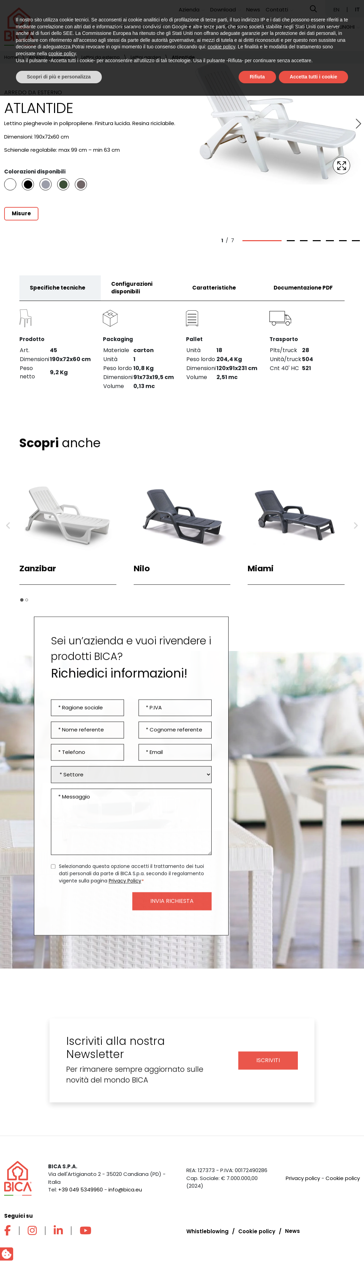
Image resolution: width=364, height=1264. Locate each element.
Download (223, 9)
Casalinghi (340, 26)
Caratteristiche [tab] (214, 293)
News (253, 9)
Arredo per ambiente (287, 26)
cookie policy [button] (221, 1215)
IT (357, 9)
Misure (21, 213)
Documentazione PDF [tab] (303, 293)
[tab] (22, 605)
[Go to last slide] (8, 531)
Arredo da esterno (140, 26)
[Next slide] (357, 124)
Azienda (189, 9)
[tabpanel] (182, 351)
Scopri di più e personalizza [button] (59, 1245)
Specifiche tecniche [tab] (57, 293)
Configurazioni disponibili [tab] (131, 293)
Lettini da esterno (100, 57)
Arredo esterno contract (213, 26)
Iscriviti (268, 1066)
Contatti (277, 9)
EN (337, 9)
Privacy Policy (125, 886)
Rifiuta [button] (257, 1245)
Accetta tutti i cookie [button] (313, 1245)
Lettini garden (146, 57)
